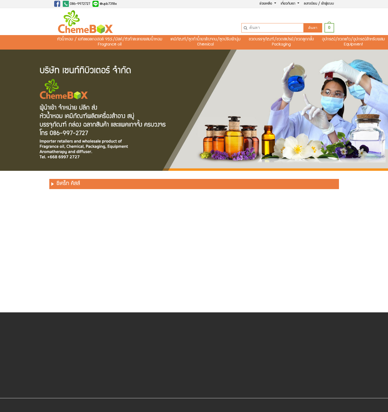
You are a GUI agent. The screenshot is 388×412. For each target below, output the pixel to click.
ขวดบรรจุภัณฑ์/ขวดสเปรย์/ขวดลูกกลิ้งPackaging (281, 42)
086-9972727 (76, 4)
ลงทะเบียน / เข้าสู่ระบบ (319, 3)
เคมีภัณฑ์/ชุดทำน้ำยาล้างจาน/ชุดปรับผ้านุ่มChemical (205, 42)
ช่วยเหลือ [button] (266, 3)
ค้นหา (312, 28)
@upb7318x (104, 4)
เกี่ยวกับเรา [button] (288, 3)
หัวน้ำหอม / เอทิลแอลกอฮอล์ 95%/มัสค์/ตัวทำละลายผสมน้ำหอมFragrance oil (109, 42)
